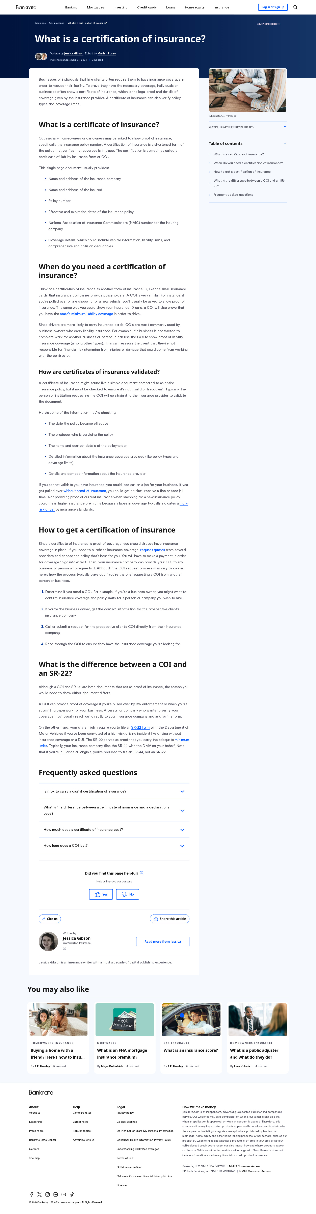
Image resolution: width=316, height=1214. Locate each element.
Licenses (122, 1185)
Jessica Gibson (73, 53)
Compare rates (82, 1112)
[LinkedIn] (55, 1194)
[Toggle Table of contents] (285, 143)
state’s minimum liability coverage (86, 314)
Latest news (80, 1121)
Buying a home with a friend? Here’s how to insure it (58, 1056)
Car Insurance (56, 23)
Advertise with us (83, 1140)
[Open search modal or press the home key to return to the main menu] (295, 7)
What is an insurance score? (191, 1050)
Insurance (40, 23)
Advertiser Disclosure (268, 24)
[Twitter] (39, 1194)
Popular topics (82, 1131)
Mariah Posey (107, 53)
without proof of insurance (84, 491)
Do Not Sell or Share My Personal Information (145, 1131)
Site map (34, 1158)
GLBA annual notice (129, 1167)
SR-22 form (140, 727)
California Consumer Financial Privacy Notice (144, 1176)
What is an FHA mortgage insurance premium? (122, 1053)
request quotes (152, 550)
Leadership (36, 1121)
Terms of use (125, 1158)
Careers (34, 1149)
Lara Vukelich (243, 1066)
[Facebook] (31, 1194)
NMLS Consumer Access (244, 1166)
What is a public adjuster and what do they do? (254, 1053)
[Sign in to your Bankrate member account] (273, 7)
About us (34, 1112)
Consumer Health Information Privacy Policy (144, 1140)
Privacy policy (125, 1112)
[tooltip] (141, 873)
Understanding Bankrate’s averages (138, 1149)
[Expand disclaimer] (285, 126)
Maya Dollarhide (112, 1066)
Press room (36, 1131)
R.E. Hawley (42, 1066)
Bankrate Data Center (42, 1140)
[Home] (26, 7)
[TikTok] (71, 1194)
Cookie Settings (127, 1121)
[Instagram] (47, 1194)
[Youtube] (63, 1194)
